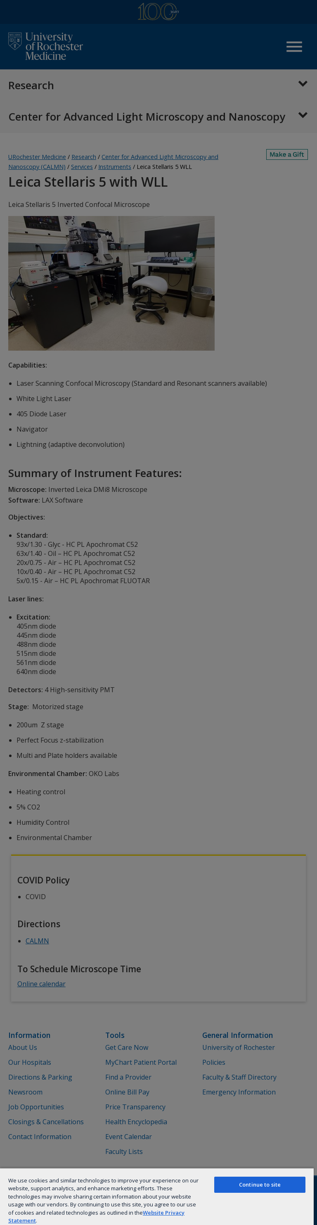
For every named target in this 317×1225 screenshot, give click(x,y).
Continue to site (260, 1184)
